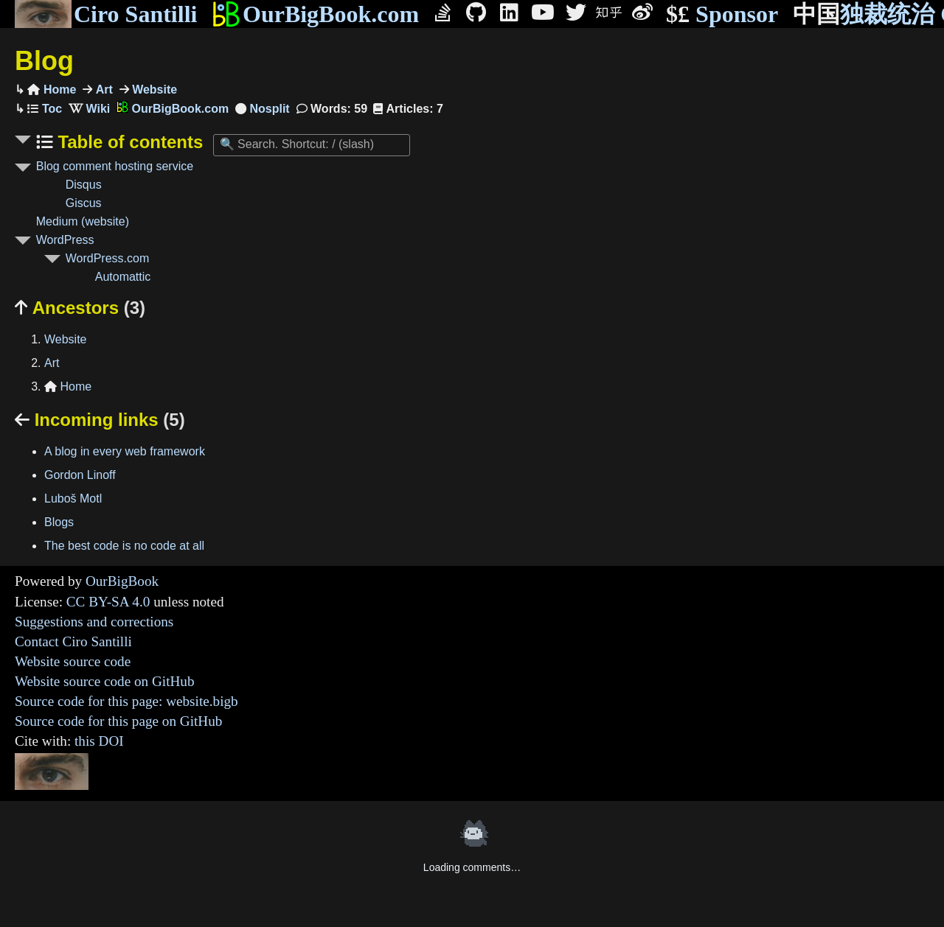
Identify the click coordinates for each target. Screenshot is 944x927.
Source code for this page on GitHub (118, 721)
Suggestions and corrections (94, 621)
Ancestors (80, 308)
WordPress (65, 240)
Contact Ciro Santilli (73, 641)
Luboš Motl (73, 498)
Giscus (84, 203)
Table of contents (128, 142)
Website (153, 89)
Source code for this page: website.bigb (126, 701)
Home (51, 89)
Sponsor (722, 14)
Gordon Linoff (80, 475)
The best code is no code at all (124, 545)
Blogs (59, 522)
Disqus (84, 184)
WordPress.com (108, 258)
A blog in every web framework (124, 451)
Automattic (123, 276)
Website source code (73, 661)
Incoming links (100, 420)
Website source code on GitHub (105, 681)
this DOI (99, 741)
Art (102, 89)
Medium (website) (82, 221)
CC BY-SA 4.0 (108, 601)
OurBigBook (122, 581)
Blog (44, 61)
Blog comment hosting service (114, 166)
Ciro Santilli (106, 14)
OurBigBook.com (315, 14)
